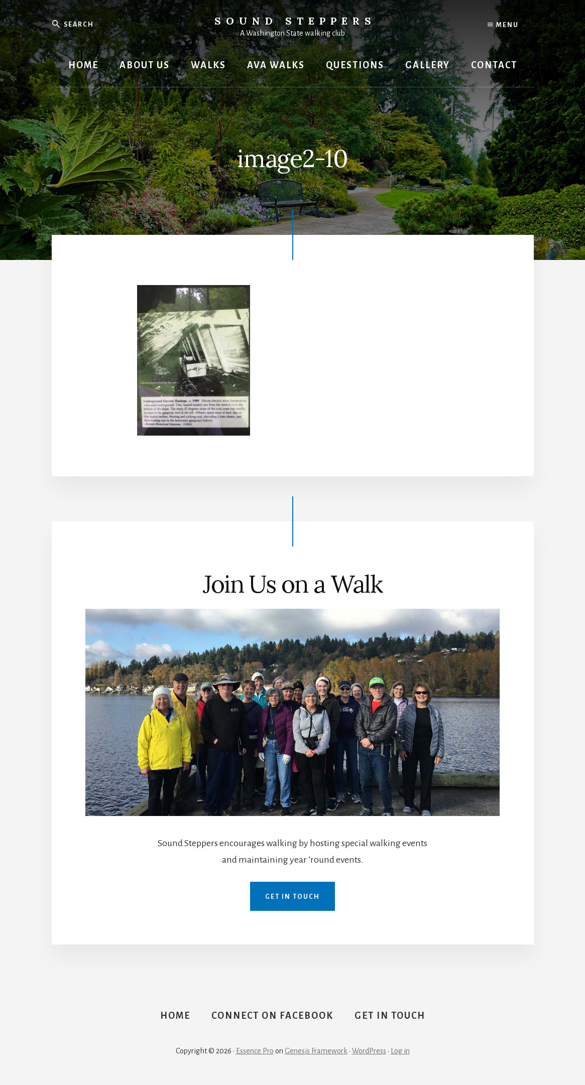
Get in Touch (292, 896)
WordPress (369, 1051)
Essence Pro (255, 1051)
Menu (503, 25)
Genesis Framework (316, 1051)
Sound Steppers (295, 21)
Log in (400, 1051)
